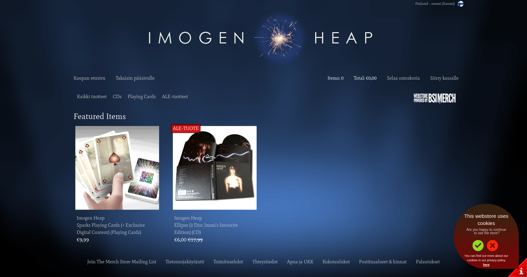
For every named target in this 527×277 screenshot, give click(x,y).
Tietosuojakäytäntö (185, 262)
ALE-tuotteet (175, 97)
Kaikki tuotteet (92, 97)
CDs (117, 97)
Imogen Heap (90, 218)
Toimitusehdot (228, 262)
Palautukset (428, 262)
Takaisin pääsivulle (135, 78)
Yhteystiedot (265, 262)
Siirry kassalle (444, 78)
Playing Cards (142, 97)
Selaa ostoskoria (403, 78)
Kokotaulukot (336, 262)
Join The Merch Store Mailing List (121, 262)
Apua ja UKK (300, 262)
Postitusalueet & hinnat (383, 262)
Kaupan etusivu (89, 78)
